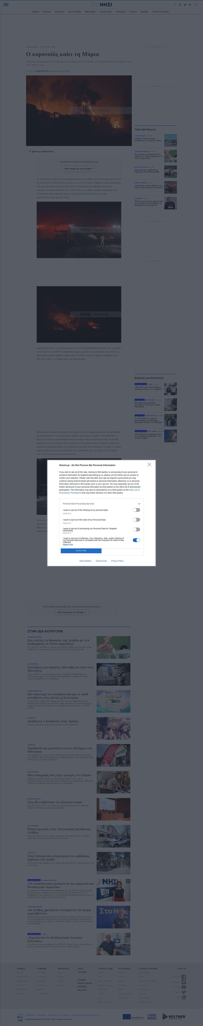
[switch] (136, 510)
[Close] (150, 465)
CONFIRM (81, 551)
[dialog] (101, 513)
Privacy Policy (117, 561)
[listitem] (101, 503)
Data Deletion (85, 561)
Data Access (101, 561)
